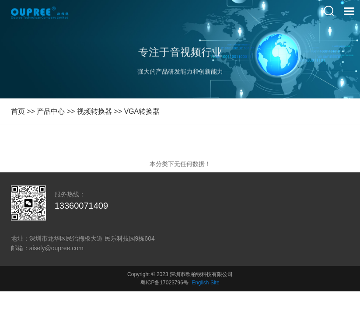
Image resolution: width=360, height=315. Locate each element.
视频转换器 (94, 111)
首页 (18, 111)
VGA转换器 (142, 111)
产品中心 (51, 111)
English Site (205, 283)
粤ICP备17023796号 (164, 283)
